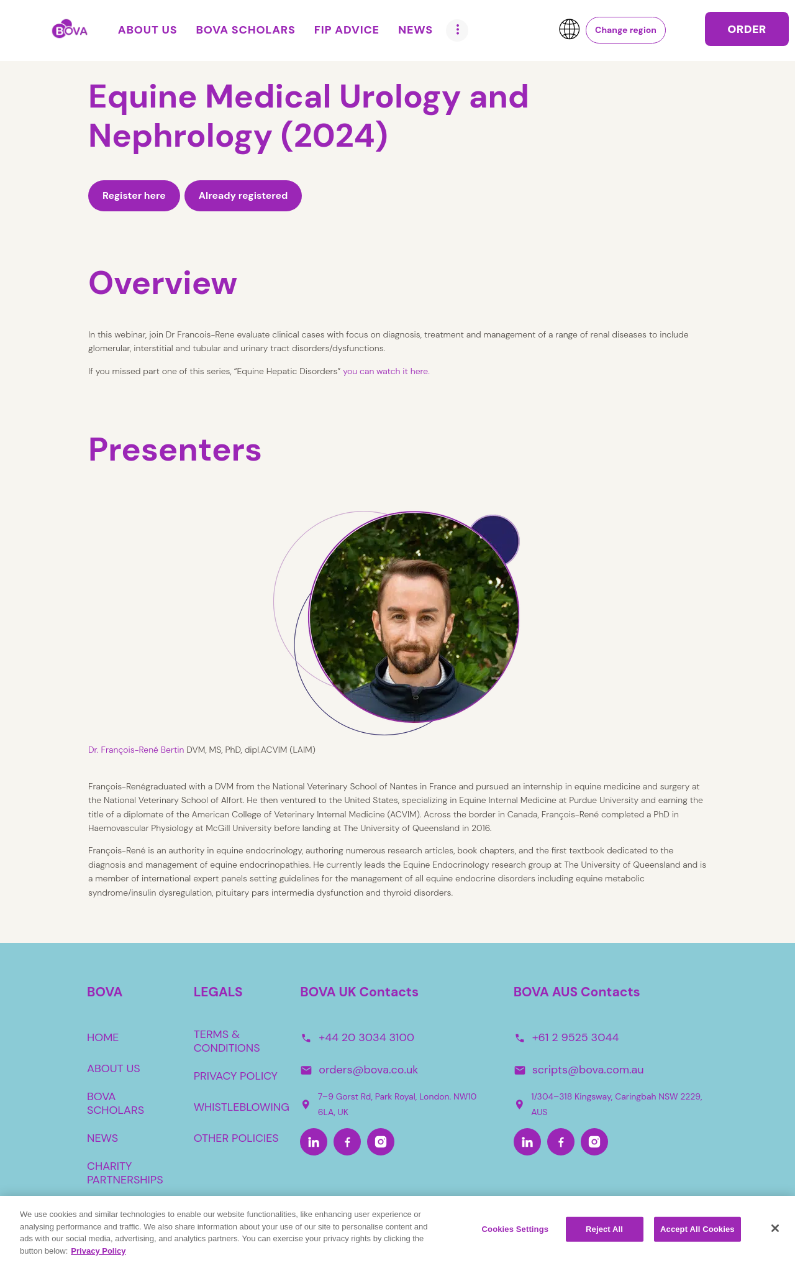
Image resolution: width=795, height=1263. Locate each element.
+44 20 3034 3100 (366, 1037)
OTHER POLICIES (236, 1138)
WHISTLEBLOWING (241, 1107)
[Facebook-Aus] (561, 1142)
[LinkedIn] (313, 1142)
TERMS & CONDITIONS (227, 1041)
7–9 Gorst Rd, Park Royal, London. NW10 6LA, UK (388, 1104)
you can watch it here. (387, 371)
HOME (103, 1037)
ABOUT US (113, 1068)
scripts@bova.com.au (588, 1069)
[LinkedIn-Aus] (527, 1142)
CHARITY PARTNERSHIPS (125, 1173)
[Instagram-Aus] (594, 1142)
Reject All (604, 1234)
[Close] (775, 1233)
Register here (134, 195)
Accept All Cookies (697, 1234)
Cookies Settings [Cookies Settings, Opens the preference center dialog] (515, 1234)
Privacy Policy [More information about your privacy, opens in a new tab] (98, 1256)
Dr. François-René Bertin (136, 749)
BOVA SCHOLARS (115, 1103)
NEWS (102, 1138)
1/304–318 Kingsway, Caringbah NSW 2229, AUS (608, 1104)
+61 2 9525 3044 (575, 1037)
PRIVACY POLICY (236, 1075)
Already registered (243, 195)
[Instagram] (380, 1142)
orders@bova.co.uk (368, 1069)
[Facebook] (347, 1142)
